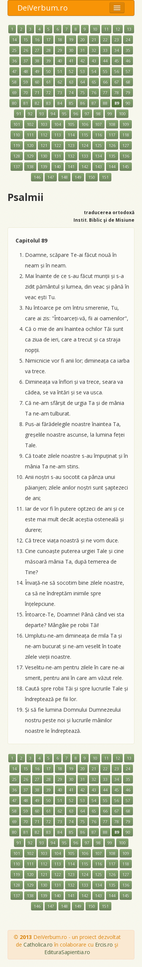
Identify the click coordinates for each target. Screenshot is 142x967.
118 (125, 134)
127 (125, 145)
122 (57, 145)
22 (105, 39)
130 (44, 156)
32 (94, 50)
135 (112, 156)
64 (82, 82)
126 (112, 145)
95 (64, 113)
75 (82, 92)
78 (116, 92)
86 (82, 103)
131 (57, 156)
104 (57, 124)
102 (30, 124)
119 (16, 145)
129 (30, 156)
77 (105, 92)
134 (98, 156)
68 (128, 82)
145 (125, 166)
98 (98, 113)
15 (25, 39)
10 (95, 29)
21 (94, 39)
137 (16, 166)
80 (14, 103)
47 (14, 71)
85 (71, 103)
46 (128, 60)
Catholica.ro (38, 944)
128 (16, 156)
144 (112, 166)
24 (128, 39)
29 (60, 50)
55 (105, 71)
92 (30, 113)
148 (64, 177)
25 (14, 50)
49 (37, 71)
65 (94, 82)
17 (48, 39)
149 (78, 177)
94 (53, 113)
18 (60, 39)
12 (117, 29)
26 (25, 50)
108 (112, 124)
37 (25, 60)
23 (116, 39)
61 (48, 82)
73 (60, 92)
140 (57, 166)
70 (25, 92)
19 (71, 39)
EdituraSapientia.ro (67, 952)
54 (94, 71)
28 (48, 50)
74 (71, 92)
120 (30, 145)
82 (37, 103)
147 (50, 177)
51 (60, 71)
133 (84, 156)
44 (105, 60)
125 (98, 145)
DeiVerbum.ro (42, 8)
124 (84, 145)
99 (110, 113)
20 (82, 39)
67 (116, 82)
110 (16, 134)
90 (128, 103)
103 (44, 124)
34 (116, 50)
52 (71, 71)
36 (14, 60)
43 (94, 60)
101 (16, 124)
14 (14, 39)
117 (112, 134)
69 (14, 92)
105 (71, 124)
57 (128, 71)
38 (37, 60)
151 (105, 177)
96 (75, 113)
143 (98, 166)
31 (82, 50)
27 (37, 50)
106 (84, 124)
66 (105, 82)
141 (71, 166)
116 (98, 134)
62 (60, 82)
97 (87, 113)
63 (71, 82)
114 (71, 134)
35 (128, 50)
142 (84, 166)
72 (48, 92)
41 (71, 60)
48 (25, 71)
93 (41, 113)
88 (105, 103)
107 (98, 124)
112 (44, 134)
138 (30, 166)
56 (116, 71)
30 (71, 50)
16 (37, 39)
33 (105, 50)
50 (48, 71)
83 (48, 103)
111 (30, 134)
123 (71, 145)
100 (122, 113)
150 (91, 177)
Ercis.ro (104, 944)
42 (82, 60)
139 (44, 166)
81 (25, 103)
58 (14, 82)
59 (25, 82)
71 (37, 92)
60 (37, 82)
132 (71, 156)
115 (84, 134)
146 (37, 177)
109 (125, 124)
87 (94, 103)
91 (19, 113)
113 (57, 134)
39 (48, 60)
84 (60, 103)
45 (116, 60)
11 (106, 29)
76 (94, 92)
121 (44, 145)
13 (129, 29)
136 (125, 156)
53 (82, 71)
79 (128, 92)
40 (60, 60)
